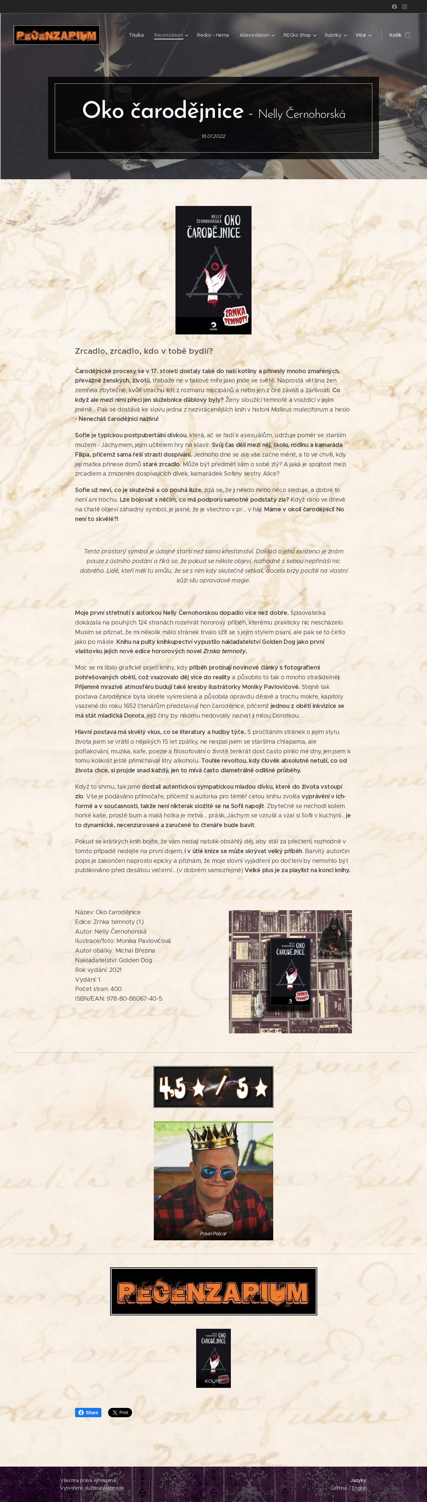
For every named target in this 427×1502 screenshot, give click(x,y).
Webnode (113, 1488)
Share (88, 1412)
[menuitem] (137, 35)
